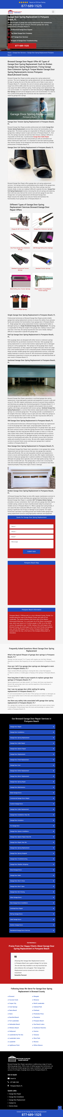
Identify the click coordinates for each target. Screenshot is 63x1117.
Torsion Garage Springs (20, 309)
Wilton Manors (38, 1045)
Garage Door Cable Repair (17, 743)
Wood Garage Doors (16, 870)
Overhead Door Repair (16, 908)
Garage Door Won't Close (17, 881)
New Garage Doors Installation (19, 903)
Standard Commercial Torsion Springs (20, 269)
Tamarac (36, 1035)
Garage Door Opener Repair (18, 749)
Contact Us (12, 1103)
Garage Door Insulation (17, 820)
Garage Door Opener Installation (19, 831)
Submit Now (31, 552)
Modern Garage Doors (16, 925)
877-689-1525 (31, 6)
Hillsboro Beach (14, 1028)
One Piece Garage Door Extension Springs (20, 248)
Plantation (37, 1017)
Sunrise (36, 1031)
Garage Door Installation (17, 732)
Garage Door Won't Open (17, 886)
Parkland (36, 1010)
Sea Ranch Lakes (39, 1024)
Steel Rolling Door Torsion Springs (20, 289)
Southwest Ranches (40, 1028)
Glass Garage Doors (16, 897)
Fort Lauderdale (14, 1021)
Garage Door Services (19, 53)
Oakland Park (38, 1007)
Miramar (36, 1000)
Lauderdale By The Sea (16, 1035)
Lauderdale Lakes (14, 1038)
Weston (36, 1042)
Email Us (13, 1079)
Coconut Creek (13, 1000)
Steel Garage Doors (15, 919)
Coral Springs (13, 1007)
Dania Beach (13, 1010)
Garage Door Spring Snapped (18, 853)
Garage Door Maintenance (17, 787)
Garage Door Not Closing (17, 892)
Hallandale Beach (14, 1024)
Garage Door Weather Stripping (19, 864)
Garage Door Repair (15, 727)
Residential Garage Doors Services (20, 930)
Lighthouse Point (14, 1045)
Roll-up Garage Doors (16, 914)
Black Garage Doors (16, 793)
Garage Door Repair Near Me (18, 842)
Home (9, 53)
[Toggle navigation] (53, 12)
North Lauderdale (39, 1003)
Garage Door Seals (15, 875)
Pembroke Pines (39, 1014)
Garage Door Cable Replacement (19, 809)
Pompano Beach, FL (16, 1086)
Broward (11, 996)
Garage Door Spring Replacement (19, 738)
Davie (11, 1014)
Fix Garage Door (14, 826)
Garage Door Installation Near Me (19, 815)
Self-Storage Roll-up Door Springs (43, 248)
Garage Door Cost (15, 765)
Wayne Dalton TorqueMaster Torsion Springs (43, 289)
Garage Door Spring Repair (18, 782)
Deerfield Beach (14, 1017)
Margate (36, 996)
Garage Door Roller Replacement (19, 771)
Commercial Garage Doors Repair (19, 798)
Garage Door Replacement (17, 754)
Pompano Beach (39, 1021)
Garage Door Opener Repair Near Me (20, 837)
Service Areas (13, 1106)
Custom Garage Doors (16, 804)
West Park (37, 1038)
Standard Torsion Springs (43, 268)
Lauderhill (12, 1042)
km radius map (31, 584)
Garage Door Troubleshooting (18, 859)
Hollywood (12, 1031)
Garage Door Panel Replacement (19, 760)
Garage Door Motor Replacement (19, 776)
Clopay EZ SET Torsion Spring (20, 229)
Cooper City (12, 1003)
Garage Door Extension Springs (43, 229)
